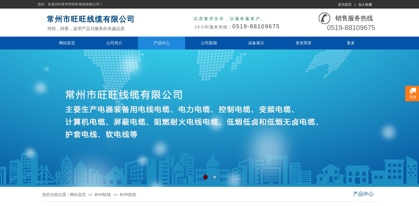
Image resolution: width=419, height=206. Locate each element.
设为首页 (345, 5)
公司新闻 (209, 43)
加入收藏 (365, 5)
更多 (351, 43)
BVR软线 (103, 194)
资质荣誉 (303, 43)
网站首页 (67, 43)
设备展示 (256, 43)
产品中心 (162, 43)
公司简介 (114, 43)
